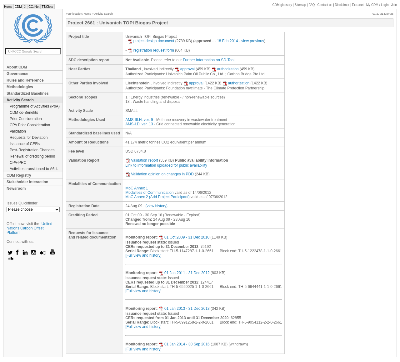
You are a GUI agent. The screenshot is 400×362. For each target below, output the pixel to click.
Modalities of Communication (149, 192)
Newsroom (16, 188)
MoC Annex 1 (136, 188)
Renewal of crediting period (32, 156)
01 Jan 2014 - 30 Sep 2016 (184, 344)
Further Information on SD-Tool (208, 60)
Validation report (141, 160)
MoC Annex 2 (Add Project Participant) (157, 197)
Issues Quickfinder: (22, 203)
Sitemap (300, 5)
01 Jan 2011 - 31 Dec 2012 (184, 273)
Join (394, 5)
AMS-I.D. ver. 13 (139, 124)
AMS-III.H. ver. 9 (139, 120)
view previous (252, 41)
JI (25, 6)
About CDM (17, 67)
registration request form (151, 50)
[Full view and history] (143, 255)
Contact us (325, 5)
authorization (225, 69)
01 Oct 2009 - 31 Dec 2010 (184, 237)
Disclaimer (342, 5)
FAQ (311, 5)
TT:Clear (47, 6)
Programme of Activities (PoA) (35, 106)
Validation (18, 131)
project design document (151, 41)
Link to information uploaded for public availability (166, 165)
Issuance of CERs (25, 144)
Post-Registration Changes (32, 150)
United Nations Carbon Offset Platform (29, 228)
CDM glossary (282, 5)
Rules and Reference (25, 80)
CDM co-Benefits (24, 112)
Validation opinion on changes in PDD (159, 174)
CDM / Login (377, 5)
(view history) (156, 206)
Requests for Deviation (29, 137)
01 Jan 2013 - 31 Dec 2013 (184, 308)
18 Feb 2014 (227, 41)
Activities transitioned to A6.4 (34, 169)
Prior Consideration (26, 119)
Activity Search (20, 100)
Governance (17, 74)
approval (185, 69)
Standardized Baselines (28, 93)
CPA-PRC (18, 162)
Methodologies (20, 87)
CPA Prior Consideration (30, 125)
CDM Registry (19, 175)
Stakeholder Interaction (27, 182)
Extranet (357, 5)
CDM (18, 6)
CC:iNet (33, 6)
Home (8, 6)
